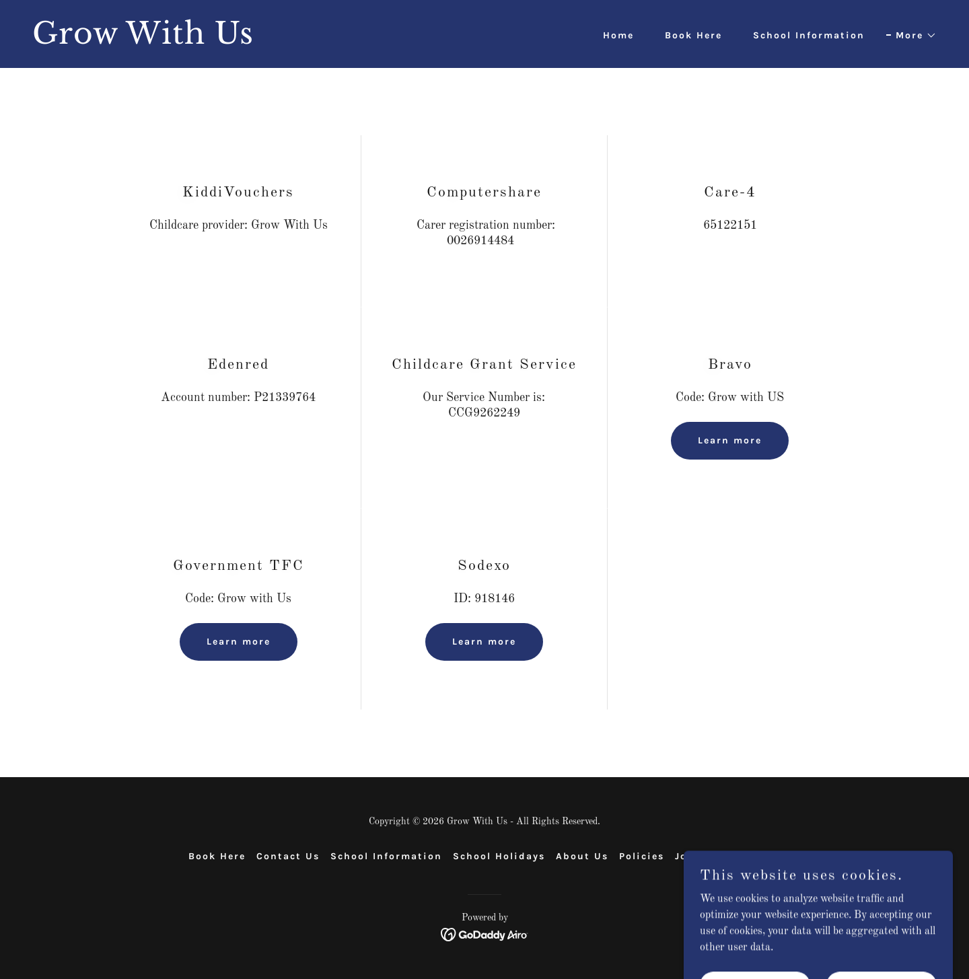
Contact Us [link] (288, 856)
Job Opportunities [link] (728, 856)
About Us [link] (582, 856)
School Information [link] (809, 35)
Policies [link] (641, 856)
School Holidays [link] (499, 856)
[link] (253, 41)
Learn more (730, 440)
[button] (911, 36)
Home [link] (618, 35)
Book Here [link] (693, 35)
